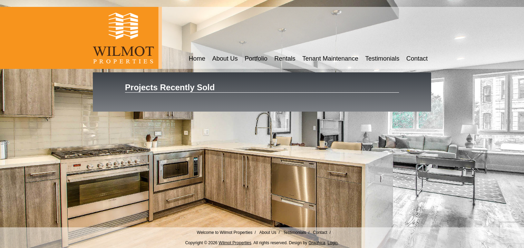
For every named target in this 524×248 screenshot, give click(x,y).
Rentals (284, 58)
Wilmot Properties (235, 242)
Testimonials (382, 58)
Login (333, 242)
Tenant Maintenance (330, 58)
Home (197, 58)
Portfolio (256, 58)
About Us (225, 58)
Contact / (322, 232)
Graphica (316, 242)
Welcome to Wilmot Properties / (226, 232)
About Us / (269, 232)
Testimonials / (296, 232)
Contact (417, 58)
